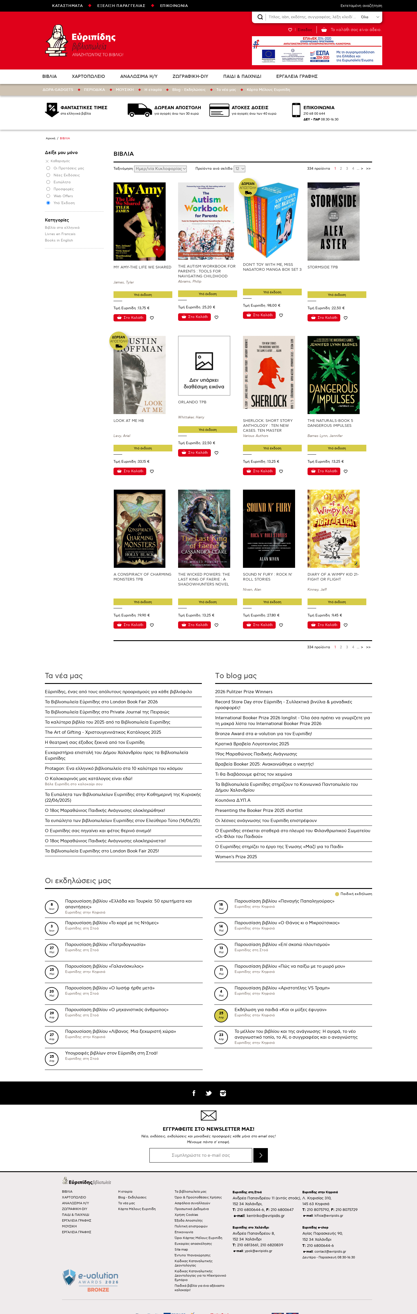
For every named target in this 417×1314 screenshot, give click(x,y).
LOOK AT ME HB (129, 420)
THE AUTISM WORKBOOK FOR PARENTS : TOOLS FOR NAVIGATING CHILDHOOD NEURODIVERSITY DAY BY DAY (207, 273)
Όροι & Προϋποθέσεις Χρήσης (198, 1197)
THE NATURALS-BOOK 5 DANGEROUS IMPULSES (330, 423)
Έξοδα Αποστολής (189, 1221)
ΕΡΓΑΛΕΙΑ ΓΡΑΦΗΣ (297, 76)
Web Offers (63, 196)
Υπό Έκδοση (64, 203)
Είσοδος (305, 30)
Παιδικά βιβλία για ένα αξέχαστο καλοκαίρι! (199, 1288)
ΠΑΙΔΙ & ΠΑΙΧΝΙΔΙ (242, 76)
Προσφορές (64, 189)
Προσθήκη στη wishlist (151, 317)
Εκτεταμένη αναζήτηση (361, 5)
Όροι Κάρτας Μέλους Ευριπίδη (198, 1238)
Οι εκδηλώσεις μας (78, 880)
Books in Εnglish (59, 240)
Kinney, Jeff (317, 590)
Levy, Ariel (122, 436)
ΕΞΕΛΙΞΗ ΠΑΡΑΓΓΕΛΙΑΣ (121, 5)
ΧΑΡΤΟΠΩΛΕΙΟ (88, 76)
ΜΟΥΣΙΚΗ (125, 89)
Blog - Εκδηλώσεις (189, 89)
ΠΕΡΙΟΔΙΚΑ (94, 89)
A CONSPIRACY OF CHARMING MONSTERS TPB (142, 577)
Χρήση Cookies (186, 1215)
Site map (181, 1249)
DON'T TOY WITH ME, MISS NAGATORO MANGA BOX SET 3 (272, 267)
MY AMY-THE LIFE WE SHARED (142, 267)
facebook (194, 1093)
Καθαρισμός (60, 161)
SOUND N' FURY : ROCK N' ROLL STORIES (267, 577)
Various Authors (255, 436)
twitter (208, 1093)
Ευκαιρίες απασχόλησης (193, 1244)
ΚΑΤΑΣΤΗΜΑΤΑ (67, 5)
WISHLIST (290, 29)
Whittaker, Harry (191, 417)
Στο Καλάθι (133, 318)
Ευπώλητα (62, 182)
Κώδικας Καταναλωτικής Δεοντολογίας (194, 1263)
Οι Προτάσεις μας (69, 168)
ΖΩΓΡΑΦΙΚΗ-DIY (190, 76)
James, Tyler (124, 282)
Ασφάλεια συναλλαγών (192, 1203)
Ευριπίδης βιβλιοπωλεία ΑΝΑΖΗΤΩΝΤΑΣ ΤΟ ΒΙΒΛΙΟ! (84, 40)
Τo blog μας (236, 675)
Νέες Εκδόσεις (67, 175)
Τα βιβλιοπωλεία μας (190, 1192)
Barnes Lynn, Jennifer (325, 436)
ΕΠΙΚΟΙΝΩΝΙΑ (174, 5)
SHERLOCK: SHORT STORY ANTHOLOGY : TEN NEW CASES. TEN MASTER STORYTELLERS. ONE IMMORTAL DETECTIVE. (268, 430)
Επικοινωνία (184, 1232)
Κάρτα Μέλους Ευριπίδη (268, 89)
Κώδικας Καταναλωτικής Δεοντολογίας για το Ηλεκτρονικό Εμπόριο (200, 1275)
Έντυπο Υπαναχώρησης (193, 1255)
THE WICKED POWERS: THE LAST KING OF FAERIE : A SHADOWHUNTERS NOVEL (204, 579)
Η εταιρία (153, 89)
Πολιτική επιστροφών (191, 1226)
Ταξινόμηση (124, 168)
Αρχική (50, 138)
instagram (223, 1093)
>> (368, 168)
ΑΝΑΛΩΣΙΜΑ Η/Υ (139, 76)
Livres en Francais (60, 234)
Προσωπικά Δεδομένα (192, 1209)
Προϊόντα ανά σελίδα (214, 168)
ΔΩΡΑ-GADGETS (58, 89)
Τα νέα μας (226, 89)
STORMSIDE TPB (323, 267)
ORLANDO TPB (192, 402)
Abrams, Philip (190, 281)
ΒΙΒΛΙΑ (49, 76)
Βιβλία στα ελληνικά (62, 228)
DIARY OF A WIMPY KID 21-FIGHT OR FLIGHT (333, 577)
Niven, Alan (252, 590)
